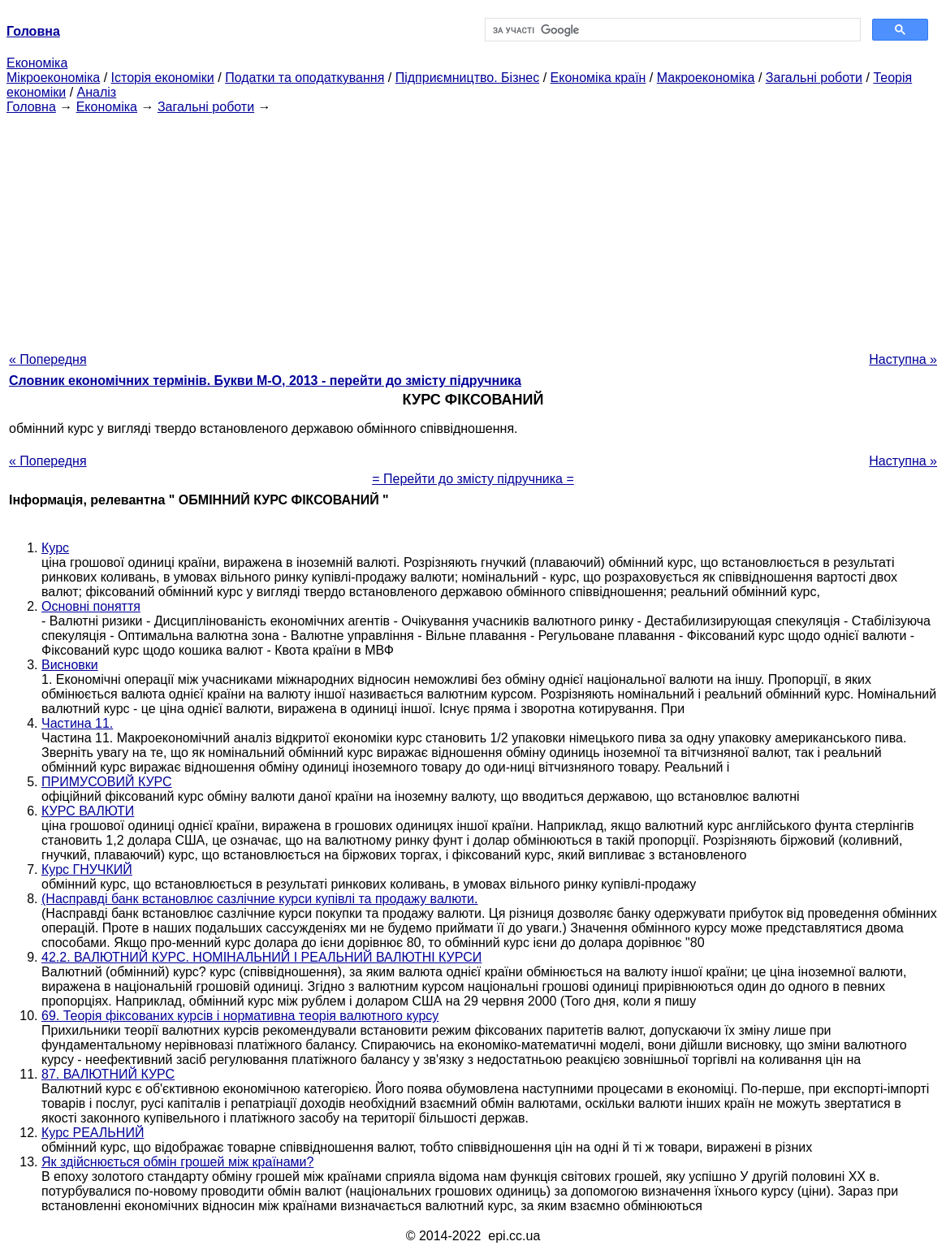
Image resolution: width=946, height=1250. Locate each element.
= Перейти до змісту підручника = (473, 479)
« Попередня (48, 359)
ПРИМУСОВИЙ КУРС (106, 782)
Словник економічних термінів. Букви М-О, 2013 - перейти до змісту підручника (265, 380)
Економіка (36, 63)
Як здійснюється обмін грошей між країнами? (177, 1162)
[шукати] (671, 30)
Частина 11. (77, 723)
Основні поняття (90, 606)
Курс (55, 548)
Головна (31, 107)
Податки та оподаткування (304, 77)
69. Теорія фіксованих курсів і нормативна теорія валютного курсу (239, 1016)
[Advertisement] (473, 228)
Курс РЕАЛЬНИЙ (92, 1133)
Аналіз (97, 92)
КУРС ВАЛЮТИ (87, 811)
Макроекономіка (706, 77)
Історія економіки (162, 77)
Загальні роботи (814, 77)
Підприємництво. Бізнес (467, 77)
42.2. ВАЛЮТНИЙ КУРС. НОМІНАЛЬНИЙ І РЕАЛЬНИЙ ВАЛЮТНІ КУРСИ (261, 957)
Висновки (69, 665)
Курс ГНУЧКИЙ (86, 869)
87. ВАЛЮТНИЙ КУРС (108, 1074)
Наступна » (903, 359)
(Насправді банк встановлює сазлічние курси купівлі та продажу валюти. (259, 899)
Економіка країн (598, 77)
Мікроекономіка (53, 77)
